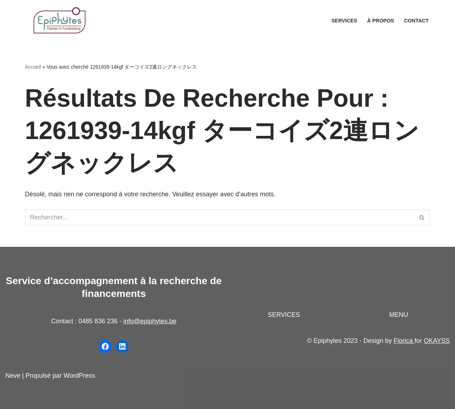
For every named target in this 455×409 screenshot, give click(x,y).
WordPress (79, 375)
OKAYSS (437, 340)
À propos (380, 20)
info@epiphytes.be (149, 321)
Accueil (33, 67)
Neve (12, 375)
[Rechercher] (219, 217)
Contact (416, 20)
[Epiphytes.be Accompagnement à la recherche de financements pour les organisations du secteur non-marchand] (60, 20)
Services (344, 20)
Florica (404, 340)
